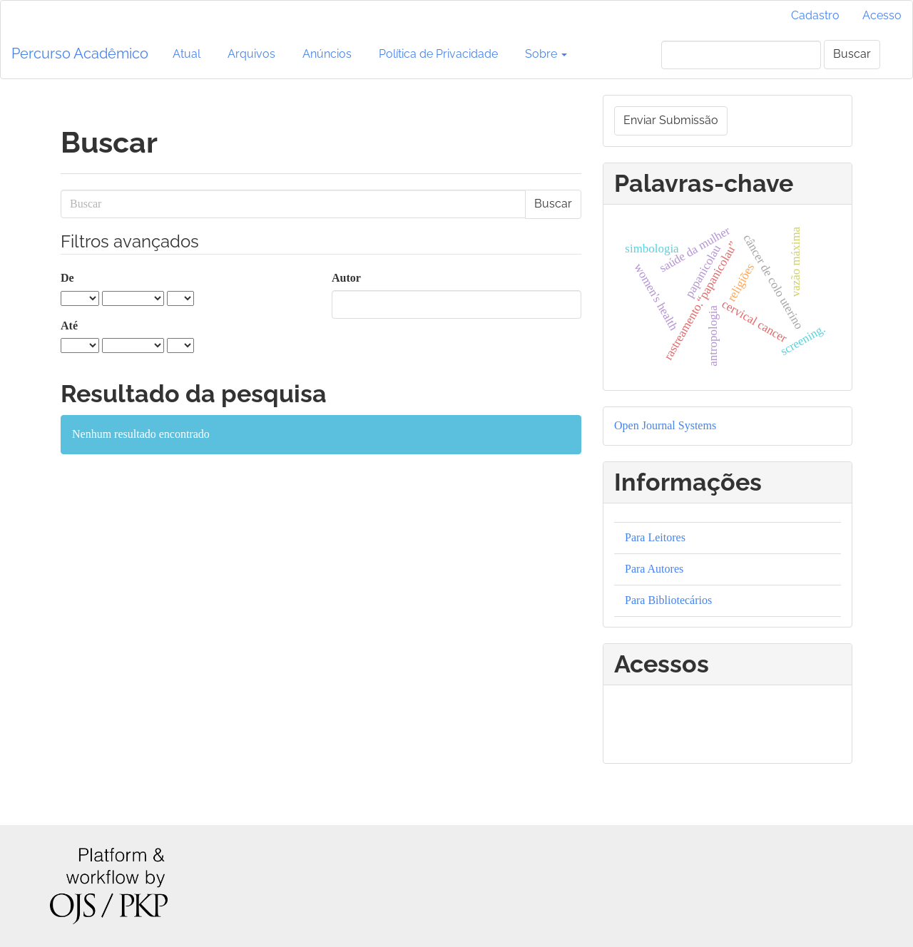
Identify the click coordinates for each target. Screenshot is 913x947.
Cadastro (815, 15)
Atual (186, 54)
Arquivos (251, 54)
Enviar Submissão (670, 120)
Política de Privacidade (438, 54)
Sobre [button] (546, 54)
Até (69, 325)
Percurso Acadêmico (79, 53)
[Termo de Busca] (741, 55)
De (67, 278)
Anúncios (327, 54)
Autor (346, 278)
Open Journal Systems (665, 425)
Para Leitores (655, 537)
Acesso (882, 15)
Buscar (852, 54)
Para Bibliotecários (668, 600)
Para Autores (654, 569)
